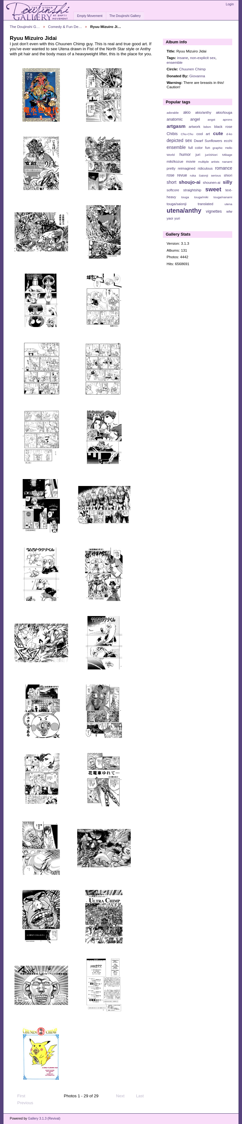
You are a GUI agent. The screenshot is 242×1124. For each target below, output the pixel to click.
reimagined (186, 168)
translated (205, 204)
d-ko (229, 134)
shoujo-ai (190, 182)
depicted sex (179, 140)
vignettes (214, 211)
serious (216, 175)
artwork (194, 126)
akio (187, 112)
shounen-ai (212, 182)
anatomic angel (183, 119)
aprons (227, 119)
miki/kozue (175, 161)
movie (190, 161)
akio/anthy (203, 112)
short (171, 182)
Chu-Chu (187, 134)
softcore (173, 190)
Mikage (227, 154)
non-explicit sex (203, 58)
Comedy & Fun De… (65, 27)
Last (143, 1096)
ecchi (228, 141)
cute (218, 133)
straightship (192, 190)
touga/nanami (223, 197)
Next (123, 1096)
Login (230, 4)
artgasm (176, 126)
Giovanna (197, 76)
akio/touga (224, 112)
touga (185, 197)
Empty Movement (89, 16)
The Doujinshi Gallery (125, 16)
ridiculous (205, 168)
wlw (229, 211)
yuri (177, 218)
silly (227, 182)
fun (207, 148)
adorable (173, 112)
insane (182, 58)
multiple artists (208, 161)
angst (211, 119)
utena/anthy (184, 210)
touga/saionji (177, 204)
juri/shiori (211, 154)
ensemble (175, 62)
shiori (228, 175)
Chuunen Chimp (192, 69)
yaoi (170, 218)
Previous (22, 1102)
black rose (223, 126)
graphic (218, 148)
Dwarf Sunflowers (208, 141)
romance (223, 168)
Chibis (172, 134)
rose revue (177, 175)
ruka (193, 175)
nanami (227, 161)
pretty (171, 168)
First (18, 1096)
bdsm (207, 126)
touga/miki (201, 197)
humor (185, 154)
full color (195, 148)
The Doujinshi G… (25, 27)
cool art (203, 134)
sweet (213, 189)
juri (198, 154)
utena (228, 204)
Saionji (203, 175)
